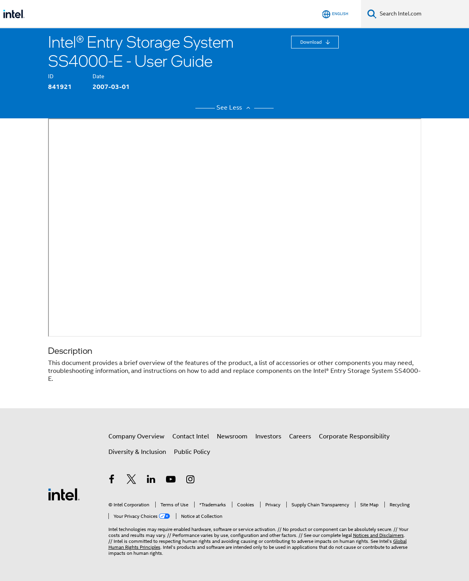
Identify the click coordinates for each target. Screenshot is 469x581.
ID (51, 76)
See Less (234, 108)
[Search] (371, 14)
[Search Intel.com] (422, 14)
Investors (268, 436)
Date (98, 76)
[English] (335, 14)
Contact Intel (190, 436)
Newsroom (232, 436)
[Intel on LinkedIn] (151, 480)
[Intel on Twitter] (131, 480)
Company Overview (136, 436)
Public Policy (192, 452)
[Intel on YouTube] (171, 480)
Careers (300, 436)
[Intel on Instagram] (190, 480)
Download (311, 42)
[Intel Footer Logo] (64, 494)
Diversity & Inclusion (137, 452)
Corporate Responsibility (354, 436)
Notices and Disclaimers (378, 535)
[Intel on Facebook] (112, 480)
